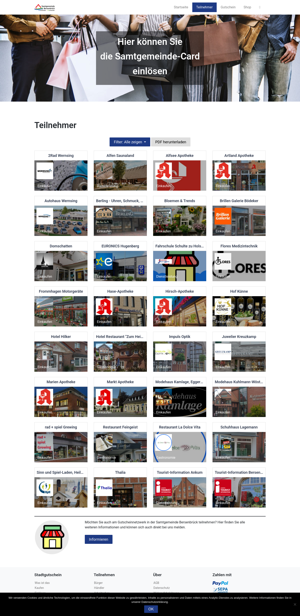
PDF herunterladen (170, 142)
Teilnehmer (204, 7)
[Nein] (295, 604)
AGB (156, 583)
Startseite (181, 7)
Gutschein (228, 7)
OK (151, 609)
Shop (247, 7)
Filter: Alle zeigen (128, 142)
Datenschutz (162, 588)
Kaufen (39, 588)
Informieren (98, 539)
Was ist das (42, 583)
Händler (99, 588)
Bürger (98, 583)
